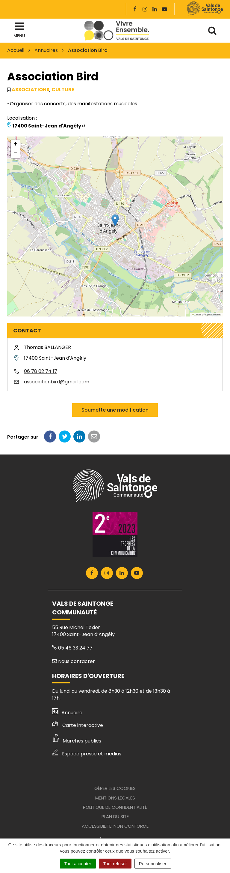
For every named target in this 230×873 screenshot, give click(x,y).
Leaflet (196, 314)
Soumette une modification (115, 409)
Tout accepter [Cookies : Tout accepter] (77, 863)
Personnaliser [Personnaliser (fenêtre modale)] (153, 863)
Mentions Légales (115, 798)
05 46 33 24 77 (72, 647)
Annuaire (67, 712)
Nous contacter (73, 661)
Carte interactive (77, 725)
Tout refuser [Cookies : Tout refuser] (115, 863)
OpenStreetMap (213, 314)
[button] (115, 220)
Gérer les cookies (115, 788)
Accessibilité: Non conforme (115, 826)
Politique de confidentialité (115, 807)
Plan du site (115, 816)
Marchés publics (76, 740)
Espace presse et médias (86, 753)
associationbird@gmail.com (56, 381)
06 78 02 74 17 (40, 371)
